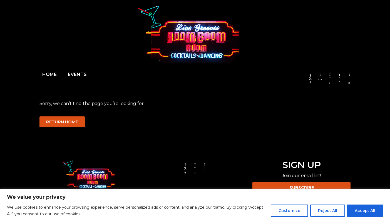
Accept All (364, 210)
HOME (49, 74)
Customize (287, 210)
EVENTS (77, 74)
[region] (195, 205)
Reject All (326, 210)
